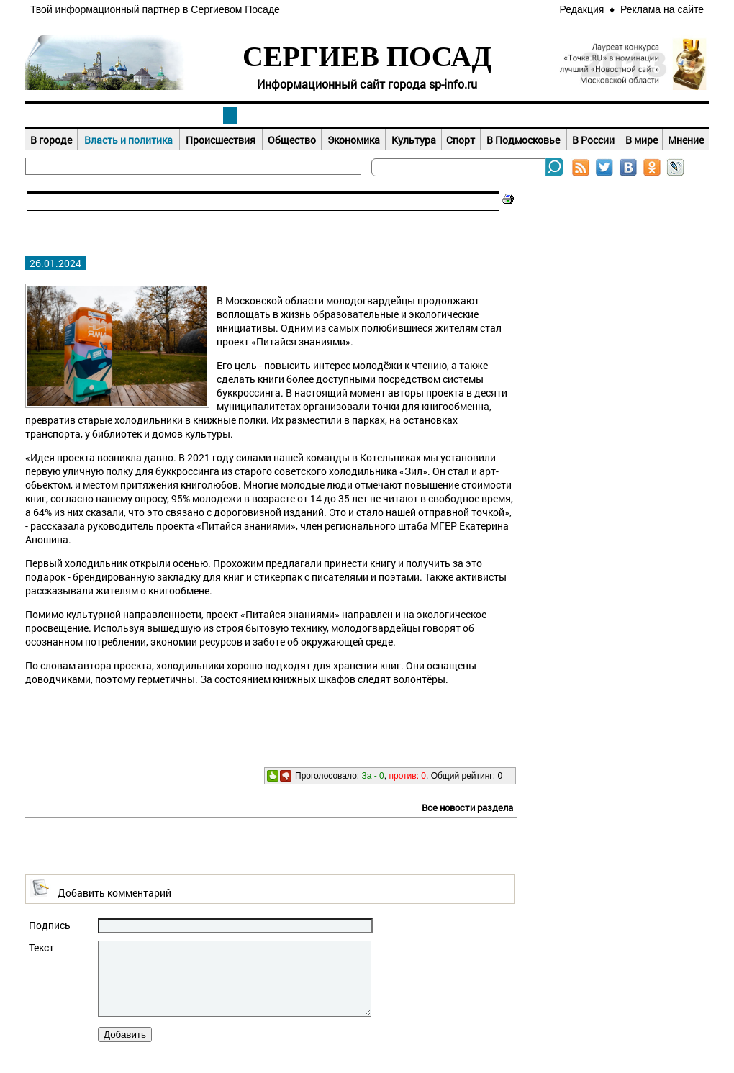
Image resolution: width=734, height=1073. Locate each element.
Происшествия (220, 140)
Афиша (367, 115)
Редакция (582, 9)
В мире (641, 140)
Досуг (504, 115)
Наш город (93, 115)
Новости (230, 115)
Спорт (460, 140)
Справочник (640, 115)
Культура (413, 140)
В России (593, 140)
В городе (51, 140)
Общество (292, 140)
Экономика (353, 140)
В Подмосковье (523, 140)
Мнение (686, 140)
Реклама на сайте (662, 9)
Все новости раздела (467, 807)
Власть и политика (128, 140)
